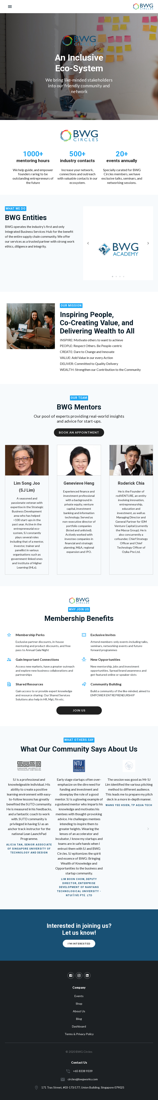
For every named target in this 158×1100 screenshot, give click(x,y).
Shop (79, 1003)
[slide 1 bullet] (112, 276)
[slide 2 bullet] (116, 276)
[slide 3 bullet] (120, 276)
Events (79, 996)
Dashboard (79, 1026)
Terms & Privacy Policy (79, 1034)
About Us (79, 1011)
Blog (79, 1018)
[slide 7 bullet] (81, 894)
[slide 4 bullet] (123, 276)
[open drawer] (10, 7)
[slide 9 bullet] (84, 894)
